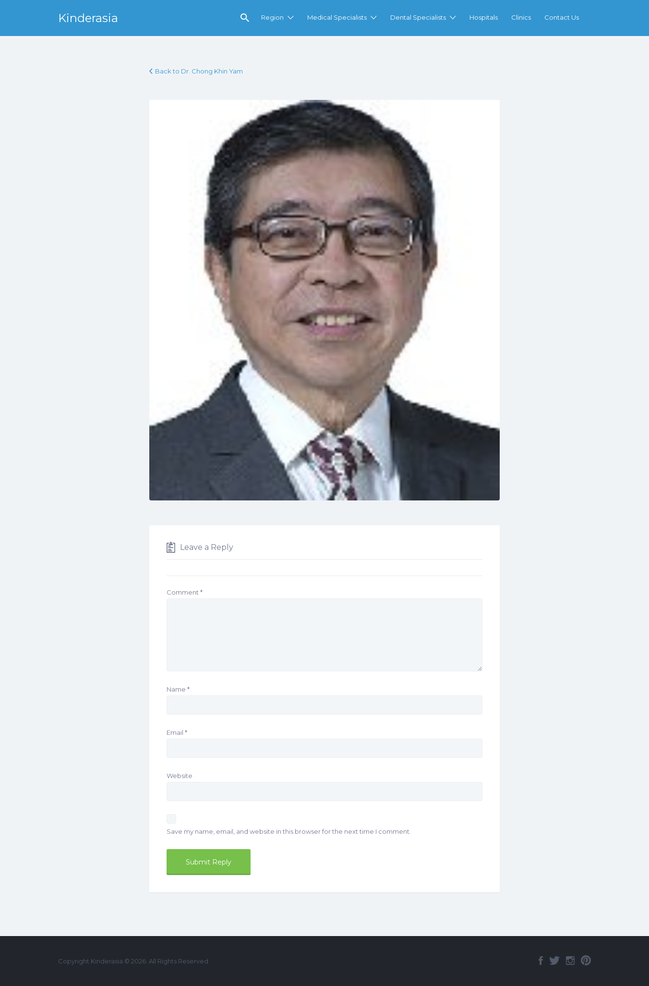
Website (179, 775)
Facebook (541, 960)
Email (177, 732)
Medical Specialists (337, 17)
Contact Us (561, 17)
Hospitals (483, 17)
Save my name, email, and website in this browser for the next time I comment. (289, 831)
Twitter (554, 960)
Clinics (521, 17)
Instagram (570, 960)
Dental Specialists (418, 17)
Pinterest (586, 960)
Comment (185, 592)
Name (178, 689)
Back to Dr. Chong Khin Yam (199, 71)
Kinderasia (88, 18)
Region (272, 17)
